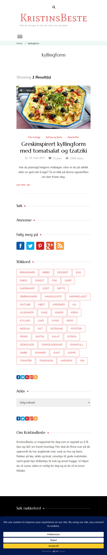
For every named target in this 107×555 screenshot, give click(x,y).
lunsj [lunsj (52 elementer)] (55, 320)
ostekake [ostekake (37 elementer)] (56, 328)
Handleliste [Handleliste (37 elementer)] (53, 296)
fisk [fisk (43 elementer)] (54, 280)
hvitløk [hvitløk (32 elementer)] (25, 304)
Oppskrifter (73, 137)
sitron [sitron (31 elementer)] (72, 336)
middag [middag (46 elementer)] (25, 328)
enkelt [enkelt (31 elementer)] (39, 280)
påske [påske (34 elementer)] (24, 336)
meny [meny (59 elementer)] (70, 320)
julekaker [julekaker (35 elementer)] (27, 312)
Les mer (21, 184)
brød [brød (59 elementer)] (46, 272)
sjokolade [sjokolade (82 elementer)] (27, 344)
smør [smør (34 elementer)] (23, 352)
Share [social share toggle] (27, 90)
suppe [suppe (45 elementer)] (72, 352)
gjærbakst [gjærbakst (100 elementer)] (27, 288)
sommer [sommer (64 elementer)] (40, 352)
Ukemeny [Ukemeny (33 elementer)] (66, 360)
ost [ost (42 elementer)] (40, 328)
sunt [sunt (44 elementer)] (56, 352)
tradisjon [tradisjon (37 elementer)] (46, 360)
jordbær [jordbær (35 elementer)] (59, 304)
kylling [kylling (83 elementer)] (25, 320)
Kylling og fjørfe (54, 137)
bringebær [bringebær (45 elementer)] (27, 272)
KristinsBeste (53, 17)
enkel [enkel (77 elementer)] (24, 280)
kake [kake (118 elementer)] (44, 312)
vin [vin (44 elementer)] (82, 360)
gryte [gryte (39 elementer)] (61, 288)
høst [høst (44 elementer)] (41, 304)
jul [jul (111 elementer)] (74, 304)
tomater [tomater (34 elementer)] (26, 360)
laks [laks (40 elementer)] (41, 320)
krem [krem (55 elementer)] (74, 312)
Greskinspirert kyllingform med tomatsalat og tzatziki (53, 147)
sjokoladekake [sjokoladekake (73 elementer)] (52, 344)
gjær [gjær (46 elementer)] (68, 280)
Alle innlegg (34, 137)
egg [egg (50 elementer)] (78, 272)
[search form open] (54, 7)
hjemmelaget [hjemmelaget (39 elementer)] (78, 296)
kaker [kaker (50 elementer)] (59, 312)
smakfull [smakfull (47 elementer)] (76, 344)
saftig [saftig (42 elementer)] (39, 336)
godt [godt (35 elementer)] (46, 288)
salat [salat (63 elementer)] (56, 336)
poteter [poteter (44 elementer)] (76, 328)
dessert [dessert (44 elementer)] (62, 272)
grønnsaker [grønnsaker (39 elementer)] (28, 296)
